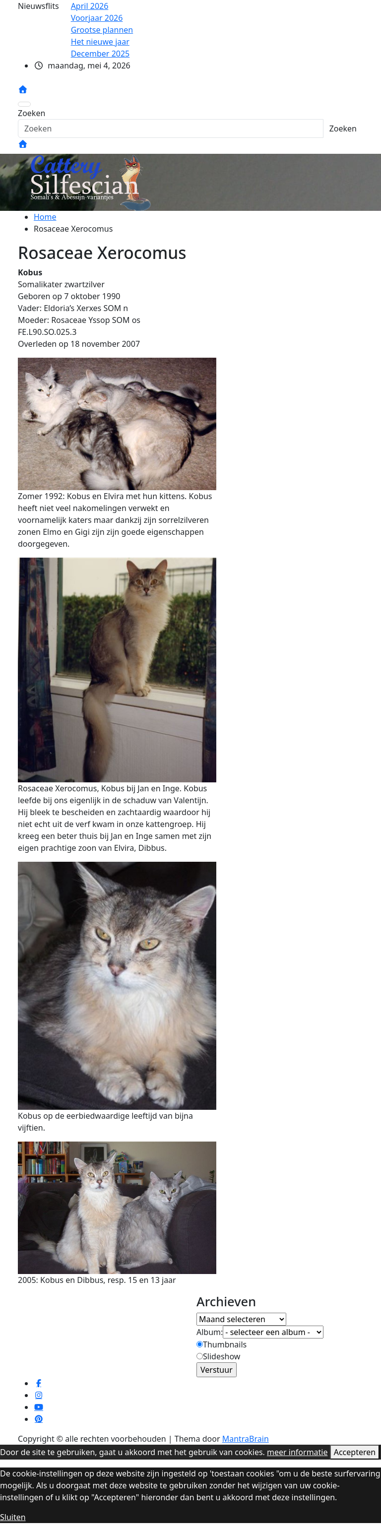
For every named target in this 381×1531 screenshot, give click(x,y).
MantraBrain (245, 1438)
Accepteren (355, 1452)
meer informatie (297, 1452)
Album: (209, 1332)
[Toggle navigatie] (24, 104)
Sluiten (13, 1517)
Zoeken (31, 113)
